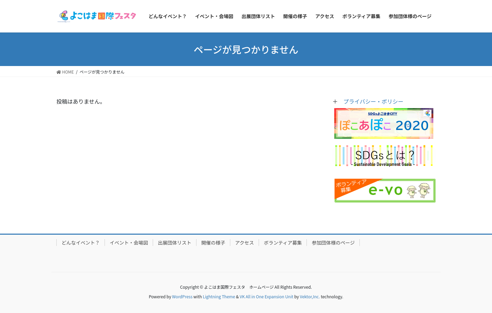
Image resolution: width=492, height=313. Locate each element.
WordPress (182, 296)
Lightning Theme (219, 296)
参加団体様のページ (333, 242)
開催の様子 (213, 242)
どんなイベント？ (81, 242)
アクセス (244, 242)
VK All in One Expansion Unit (266, 296)
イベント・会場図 (129, 242)
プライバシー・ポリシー (373, 101)
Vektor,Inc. (310, 296)
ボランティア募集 (283, 242)
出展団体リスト (174, 242)
